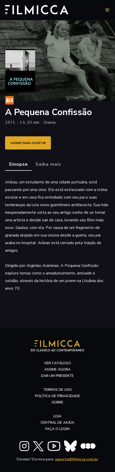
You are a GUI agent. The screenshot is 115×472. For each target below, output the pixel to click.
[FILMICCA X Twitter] (38, 446)
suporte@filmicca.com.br (76, 459)
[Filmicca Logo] (38, 9)
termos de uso (57, 389)
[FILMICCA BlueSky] (70, 446)
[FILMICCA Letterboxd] (88, 446)
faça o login (57, 428)
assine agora (57, 369)
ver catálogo (57, 363)
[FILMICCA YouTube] (54, 446)
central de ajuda (57, 422)
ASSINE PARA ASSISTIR (28, 143)
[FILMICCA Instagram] (24, 446)
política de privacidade (57, 396)
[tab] (18, 164)
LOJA (57, 416)
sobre (57, 402)
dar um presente (57, 375)
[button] (107, 10)
